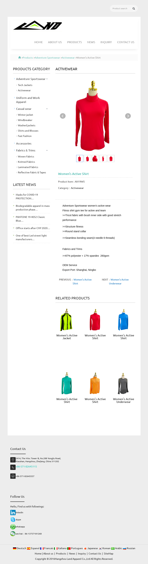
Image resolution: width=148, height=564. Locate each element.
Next (128, 116)
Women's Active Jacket (66, 336)
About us (55, 42)
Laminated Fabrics (28, 167)
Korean (104, 548)
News (91, 42)
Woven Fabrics (26, 156)
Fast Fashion (25, 135)
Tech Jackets (25, 84)
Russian (129, 548)
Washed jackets (26, 125)
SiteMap (108, 553)
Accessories (23, 143)
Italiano (60, 548)
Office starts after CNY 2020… (33, 228)
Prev (63, 116)
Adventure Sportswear (47, 57)
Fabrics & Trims (25, 150)
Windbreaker (25, 120)
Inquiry (106, 42)
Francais (47, 548)
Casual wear (23, 108)
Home (38, 42)
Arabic (117, 548)
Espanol (33, 548)
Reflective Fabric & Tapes (32, 172)
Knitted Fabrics (26, 161)
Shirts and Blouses (28, 130)
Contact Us (125, 42)
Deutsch (20, 548)
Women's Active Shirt (95, 336)
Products (74, 42)
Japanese (90, 548)
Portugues (75, 548)
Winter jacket (25, 114)
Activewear (68, 57)
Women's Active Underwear (123, 400)
